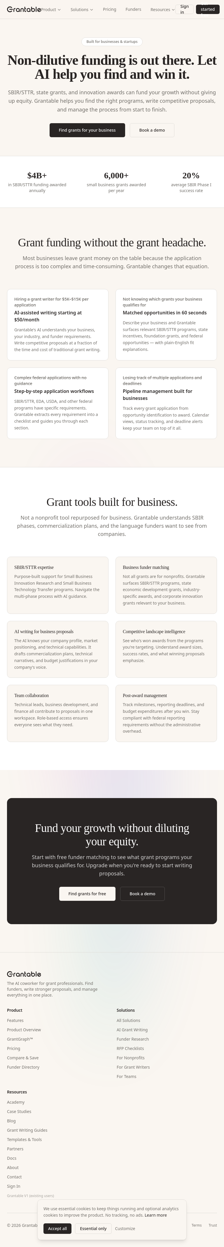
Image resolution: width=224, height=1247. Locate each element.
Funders (133, 9)
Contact (14, 1177)
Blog (11, 1121)
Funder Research (133, 1039)
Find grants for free (87, 893)
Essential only (93, 1228)
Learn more (156, 1215)
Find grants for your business (87, 130)
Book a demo (152, 130)
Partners (15, 1149)
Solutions (82, 9)
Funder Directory (23, 1067)
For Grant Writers (133, 1067)
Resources (162, 9)
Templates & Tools (24, 1139)
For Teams (126, 1076)
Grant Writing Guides (27, 1130)
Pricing (109, 9)
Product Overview (24, 1029)
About (13, 1167)
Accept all (57, 1228)
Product (51, 9)
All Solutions (128, 1020)
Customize (125, 1228)
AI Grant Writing (132, 1029)
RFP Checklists (130, 1048)
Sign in (184, 9)
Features (15, 1020)
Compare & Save (22, 1057)
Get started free (208, 9)
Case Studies (19, 1111)
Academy (15, 1102)
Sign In (13, 1186)
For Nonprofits (131, 1057)
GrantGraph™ (20, 1039)
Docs (11, 1158)
